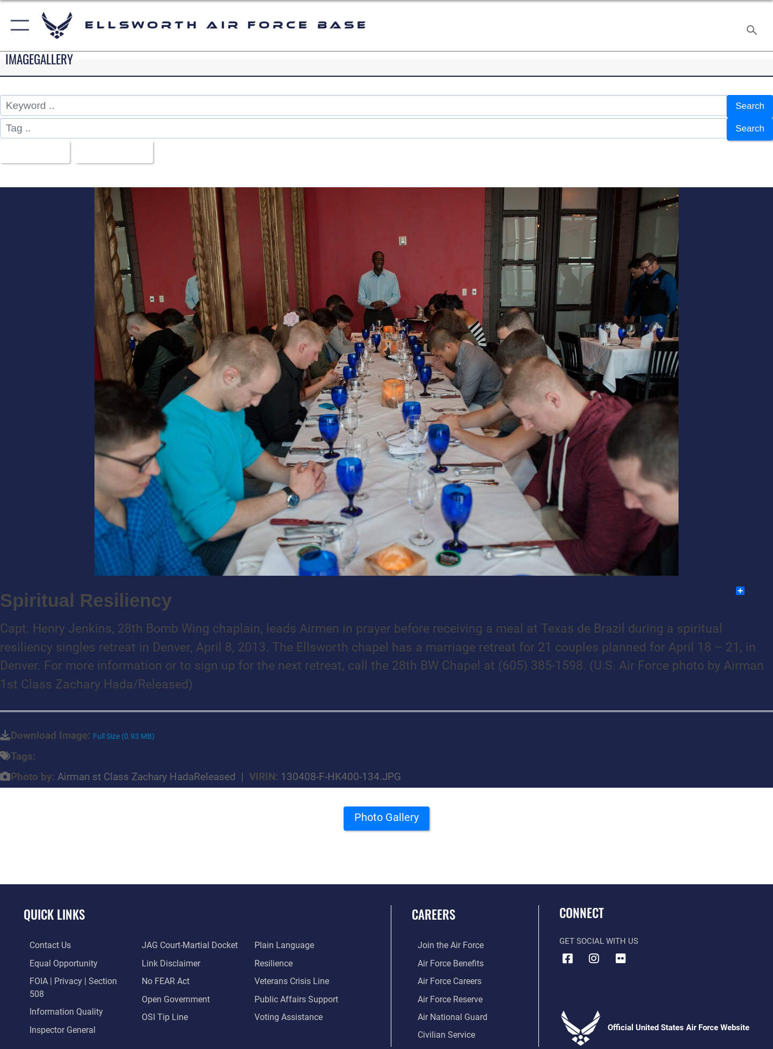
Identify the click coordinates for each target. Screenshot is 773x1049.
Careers (433, 908)
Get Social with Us (598, 935)
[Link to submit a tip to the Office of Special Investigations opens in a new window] (161, 1009)
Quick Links (54, 908)
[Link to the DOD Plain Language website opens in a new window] (283, 939)
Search (748, 105)
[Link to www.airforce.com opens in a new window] (444, 939)
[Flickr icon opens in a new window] (620, 952)
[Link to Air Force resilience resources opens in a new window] (274, 957)
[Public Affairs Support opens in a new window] (295, 991)
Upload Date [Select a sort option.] (120, 146)
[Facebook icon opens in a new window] (567, 952)
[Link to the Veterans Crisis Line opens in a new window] (292, 974)
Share (754, 584)
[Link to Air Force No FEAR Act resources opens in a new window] (163, 974)
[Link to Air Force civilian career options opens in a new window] (439, 1027)
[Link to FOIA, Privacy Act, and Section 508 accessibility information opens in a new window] (73, 974)
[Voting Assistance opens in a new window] (289, 1009)
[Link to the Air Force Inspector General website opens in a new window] (55, 1009)
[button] (17, 25)
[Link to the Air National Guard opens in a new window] (445, 1009)
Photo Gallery (386, 815)
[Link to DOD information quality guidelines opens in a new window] (58, 991)
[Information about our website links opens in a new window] (168, 957)
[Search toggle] (753, 25)
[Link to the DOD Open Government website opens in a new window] (172, 991)
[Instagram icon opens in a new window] (594, 952)
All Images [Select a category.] (34, 146)
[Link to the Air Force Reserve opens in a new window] (443, 991)
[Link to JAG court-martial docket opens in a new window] (186, 939)
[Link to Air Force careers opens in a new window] (443, 974)
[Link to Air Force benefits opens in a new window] (444, 957)
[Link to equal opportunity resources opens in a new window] (55, 957)
